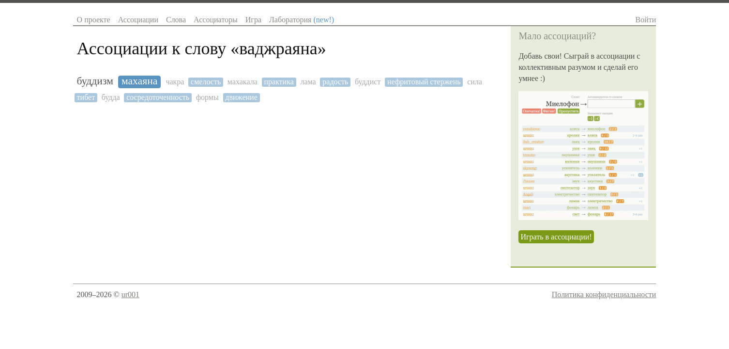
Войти (646, 20)
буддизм (95, 81)
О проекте (93, 20)
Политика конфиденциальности (604, 294)
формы (207, 97)
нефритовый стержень (423, 82)
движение (241, 97)
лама (308, 82)
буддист (367, 82)
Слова (176, 20)
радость (335, 82)
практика (278, 82)
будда (111, 97)
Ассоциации (138, 20)
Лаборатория (301, 20)
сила (474, 82)
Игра (253, 20)
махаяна (140, 81)
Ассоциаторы (216, 20)
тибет (86, 97)
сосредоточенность (157, 97)
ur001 (130, 294)
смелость (206, 82)
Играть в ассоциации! (556, 237)
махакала (243, 82)
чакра (175, 82)
